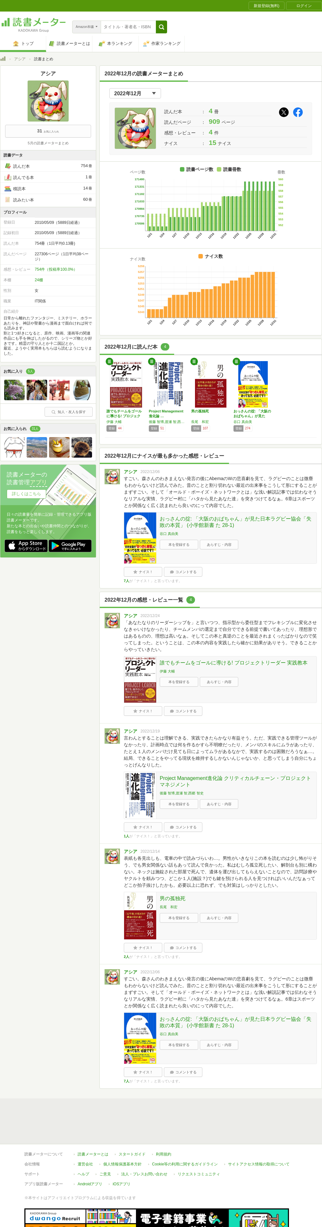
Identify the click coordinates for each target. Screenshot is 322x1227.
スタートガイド (132, 1125)
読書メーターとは (93, 1125)
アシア (20, 59)
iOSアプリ (122, 1154)
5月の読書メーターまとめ (48, 143)
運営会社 (85, 1135)
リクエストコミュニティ (199, 1145)
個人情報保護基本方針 (122, 1135)
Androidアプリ (90, 1154)
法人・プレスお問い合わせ (144, 1145)
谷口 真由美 (242, 422)
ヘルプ (83, 1145)
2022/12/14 (150, 851)
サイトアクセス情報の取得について (259, 1135)
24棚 (39, 280)
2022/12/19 (150, 731)
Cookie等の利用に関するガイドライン (185, 1135)
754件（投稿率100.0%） (56, 269)
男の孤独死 (200, 411)
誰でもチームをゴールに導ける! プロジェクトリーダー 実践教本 (234, 662)
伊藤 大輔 (114, 422)
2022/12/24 (150, 616)
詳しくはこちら (26, 493)
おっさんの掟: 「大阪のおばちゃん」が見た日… (252, 416)
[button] (161, 27)
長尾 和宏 (200, 422)
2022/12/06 (150, 472)
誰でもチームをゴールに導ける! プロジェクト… (124, 416)
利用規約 (163, 1125)
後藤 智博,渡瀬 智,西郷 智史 (168, 422)
